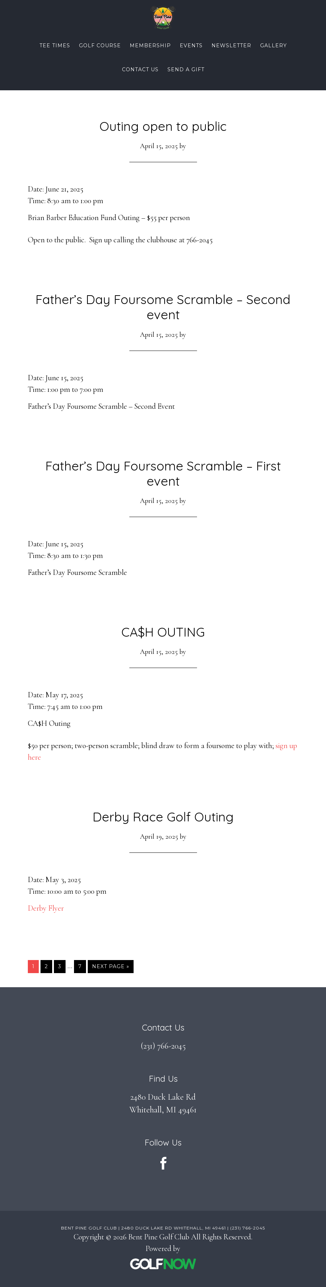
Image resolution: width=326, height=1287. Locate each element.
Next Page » (110, 968)
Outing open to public (163, 126)
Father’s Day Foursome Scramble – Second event (163, 306)
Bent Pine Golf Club (163, 17)
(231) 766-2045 (163, 1046)
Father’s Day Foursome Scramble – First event (163, 473)
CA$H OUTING (163, 632)
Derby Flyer (46, 908)
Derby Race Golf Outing (163, 817)
